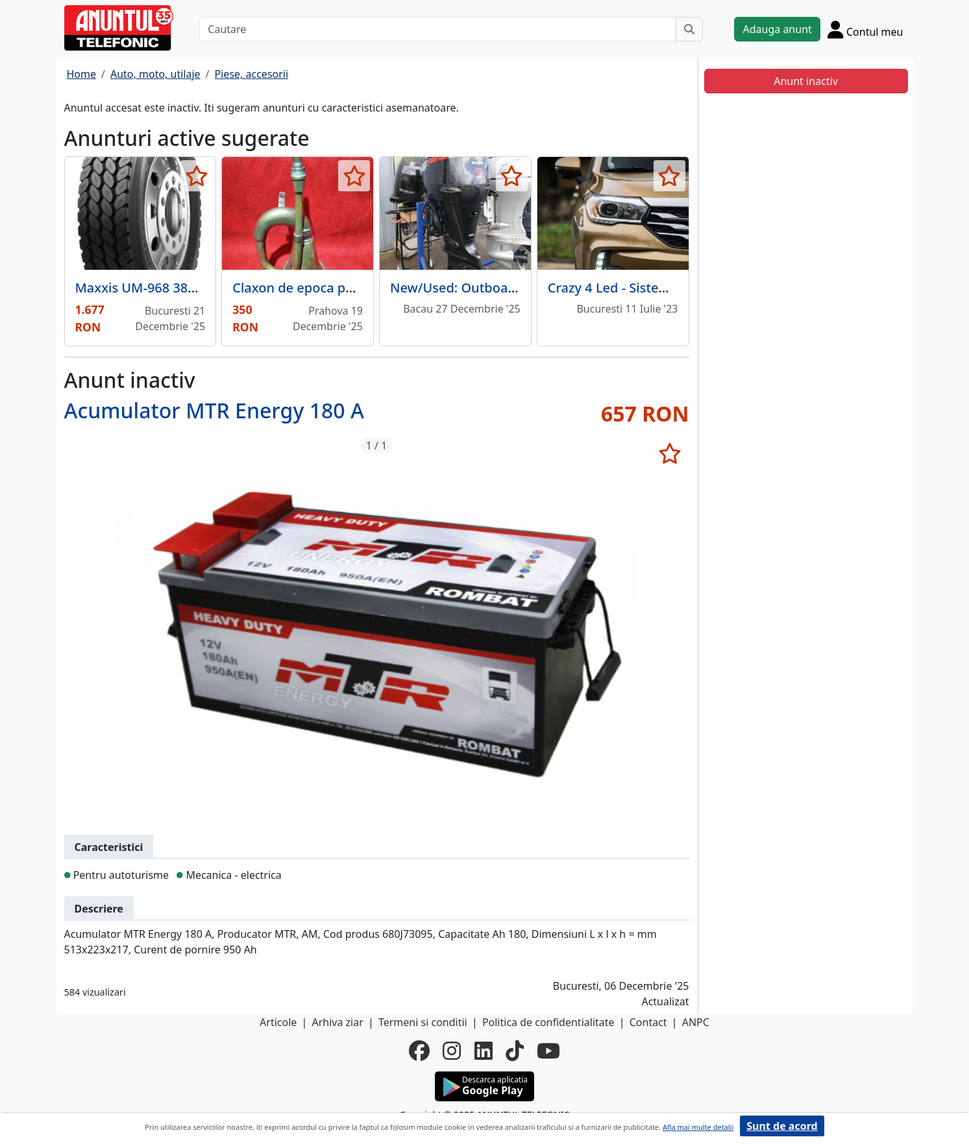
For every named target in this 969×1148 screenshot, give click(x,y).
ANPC (695, 1022)
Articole (278, 1022)
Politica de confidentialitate (548, 1022)
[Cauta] (689, 29)
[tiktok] (515, 1050)
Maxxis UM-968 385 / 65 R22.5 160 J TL (192, 287)
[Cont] (865, 29)
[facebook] (419, 1050)
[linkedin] (483, 1050)
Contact (648, 1022)
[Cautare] (437, 29)
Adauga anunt (776, 29)
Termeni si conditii (422, 1022)
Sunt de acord (781, 1126)
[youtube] (548, 1050)
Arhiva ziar (337, 1022)
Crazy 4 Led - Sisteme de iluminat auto (666, 287)
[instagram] (452, 1050)
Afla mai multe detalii (698, 1127)
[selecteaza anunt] (196, 175)
